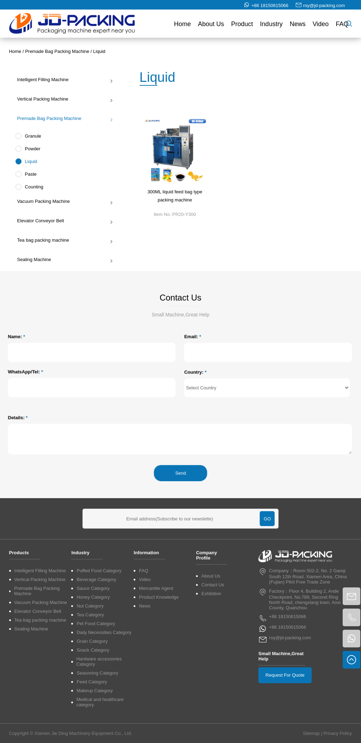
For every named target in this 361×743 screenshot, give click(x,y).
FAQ (342, 26)
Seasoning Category (97, 738)
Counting (32, 186)
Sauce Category (93, 654)
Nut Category (90, 671)
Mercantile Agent (156, 654)
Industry (271, 26)
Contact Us (212, 650)
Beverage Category (96, 645)
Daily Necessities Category (104, 698)
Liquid (99, 51)
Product (242, 26)
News (298, 26)
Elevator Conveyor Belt (63, 220)
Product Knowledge (159, 662)
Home (182, 26)
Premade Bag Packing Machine (57, 51)
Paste (28, 174)
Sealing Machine (63, 259)
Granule (31, 136)
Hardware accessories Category (99, 727)
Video (321, 26)
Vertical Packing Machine (63, 99)
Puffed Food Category (99, 636)
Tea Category (90, 680)
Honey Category (93, 662)
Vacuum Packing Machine (63, 201)
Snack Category (93, 715)
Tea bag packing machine (63, 240)
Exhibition (211, 659)
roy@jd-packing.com (324, 7)
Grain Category (92, 706)
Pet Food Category (96, 689)
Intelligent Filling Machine (63, 79)
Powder (30, 148)
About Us (211, 26)
